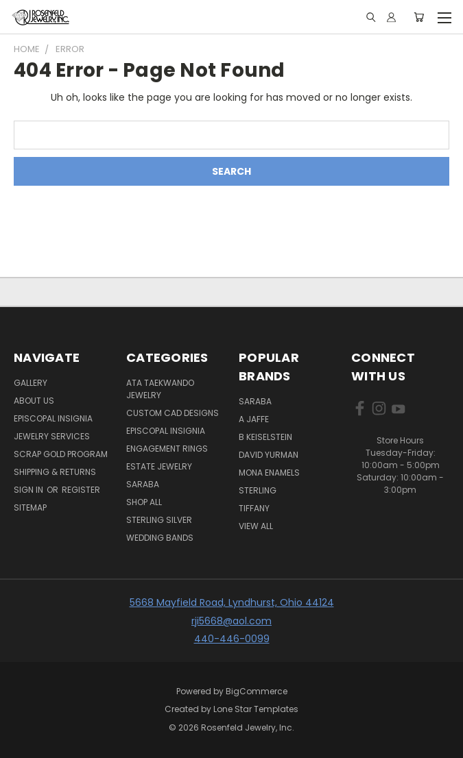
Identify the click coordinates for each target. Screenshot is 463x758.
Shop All (144, 502)
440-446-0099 (232, 639)
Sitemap (30, 507)
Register (81, 490)
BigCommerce (256, 691)
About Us (34, 400)
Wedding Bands (159, 537)
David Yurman (268, 455)
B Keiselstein (265, 437)
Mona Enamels (269, 472)
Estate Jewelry (159, 466)
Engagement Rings (167, 448)
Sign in (29, 490)
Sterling (257, 490)
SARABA (255, 401)
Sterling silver (159, 520)
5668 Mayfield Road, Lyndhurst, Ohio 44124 (232, 602)
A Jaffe (254, 419)
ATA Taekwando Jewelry (160, 389)
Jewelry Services (52, 436)
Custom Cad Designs (172, 413)
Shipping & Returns (55, 472)
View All (256, 526)
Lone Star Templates (255, 709)
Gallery (30, 383)
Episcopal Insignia (53, 418)
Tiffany (254, 508)
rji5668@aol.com (231, 621)
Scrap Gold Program (61, 454)
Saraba (142, 484)
